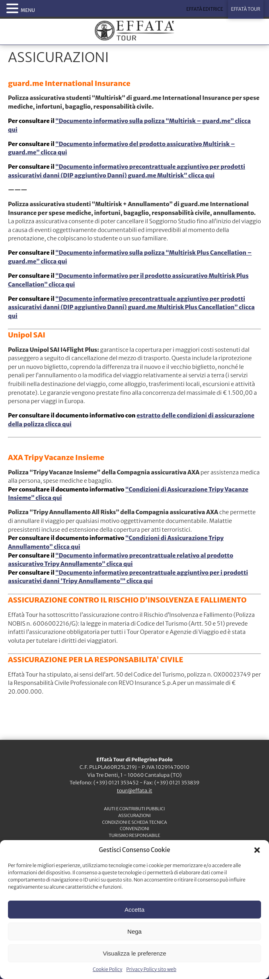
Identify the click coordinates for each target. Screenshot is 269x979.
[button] (257, 850)
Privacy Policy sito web (151, 969)
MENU (28, 10)
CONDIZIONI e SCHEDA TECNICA (134, 822)
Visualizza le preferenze (134, 953)
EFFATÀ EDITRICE (204, 9)
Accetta (134, 909)
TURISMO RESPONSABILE (134, 835)
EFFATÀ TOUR (245, 9)
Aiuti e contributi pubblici (134, 808)
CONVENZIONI (134, 828)
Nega (134, 931)
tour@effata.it (134, 790)
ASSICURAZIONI (134, 815)
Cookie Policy (107, 969)
